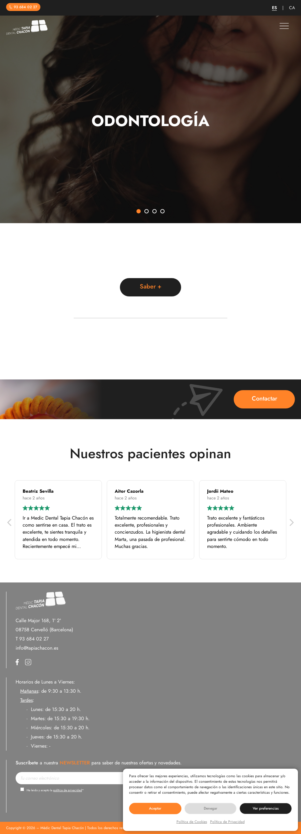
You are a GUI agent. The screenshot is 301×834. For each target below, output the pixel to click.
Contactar (264, 398)
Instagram (28, 662)
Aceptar (155, 808)
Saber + (151, 286)
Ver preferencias (266, 808)
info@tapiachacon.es (37, 647)
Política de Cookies (192, 822)
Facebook (17, 662)
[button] (139, 211)
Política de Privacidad (227, 822)
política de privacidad (67, 790)
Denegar (210, 808)
